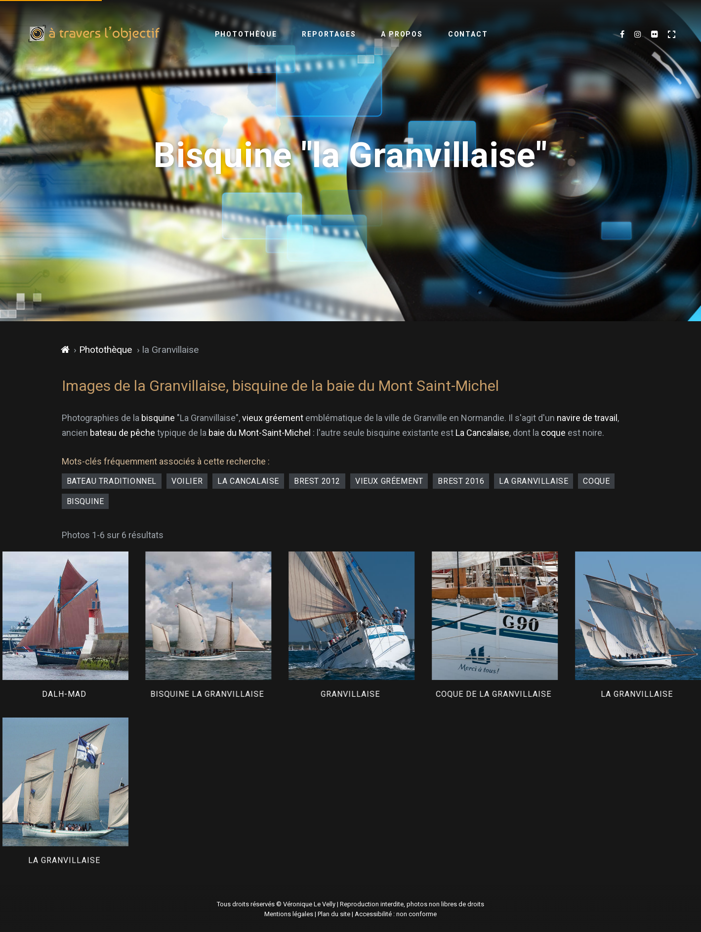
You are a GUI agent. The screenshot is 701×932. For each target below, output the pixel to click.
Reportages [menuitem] (329, 34)
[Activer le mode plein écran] (671, 34)
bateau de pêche (122, 432)
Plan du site (334, 914)
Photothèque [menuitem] (246, 34)
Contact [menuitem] (468, 34)
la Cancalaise (248, 481)
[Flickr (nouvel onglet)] (654, 35)
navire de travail (587, 418)
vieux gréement (272, 418)
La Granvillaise (533, 481)
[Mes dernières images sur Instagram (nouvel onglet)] (637, 35)
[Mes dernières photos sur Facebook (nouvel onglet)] (622, 35)
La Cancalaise (482, 432)
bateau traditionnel (112, 481)
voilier (187, 481)
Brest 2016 (461, 481)
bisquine (158, 418)
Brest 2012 (317, 481)
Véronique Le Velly (309, 904)
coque (553, 432)
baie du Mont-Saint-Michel (259, 432)
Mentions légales (288, 914)
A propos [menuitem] (401, 34)
